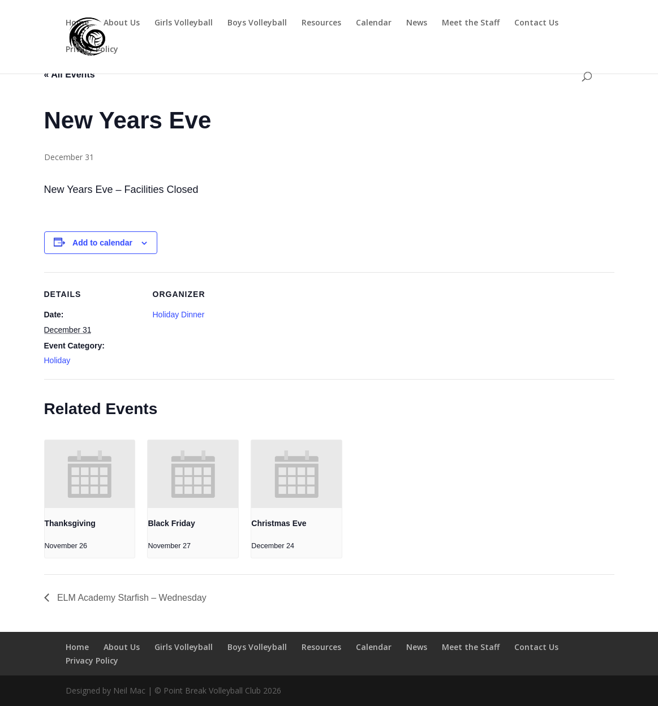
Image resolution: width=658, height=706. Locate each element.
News (416, 23)
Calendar (374, 23)
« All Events (69, 74)
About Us (122, 23)
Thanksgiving (70, 523)
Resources (321, 23)
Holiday (57, 360)
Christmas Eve (278, 523)
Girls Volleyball (183, 23)
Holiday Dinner (179, 314)
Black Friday (171, 523)
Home (77, 23)
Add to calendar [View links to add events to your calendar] (102, 242)
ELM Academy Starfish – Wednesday (131, 597)
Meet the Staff (471, 23)
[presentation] (90, 474)
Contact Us (536, 23)
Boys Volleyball (257, 23)
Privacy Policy (92, 49)
